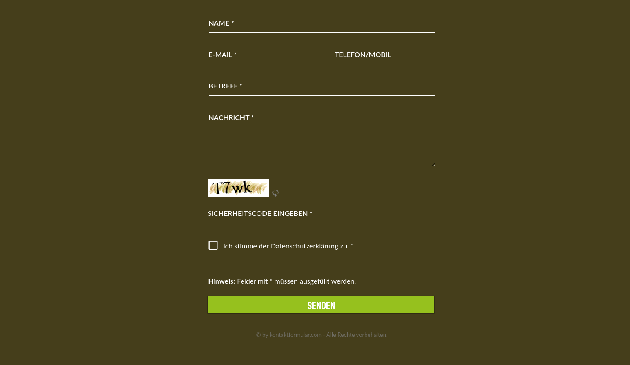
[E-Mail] (259, 54)
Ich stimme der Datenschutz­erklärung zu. (286, 245)
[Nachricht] (322, 138)
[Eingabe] (321, 213)
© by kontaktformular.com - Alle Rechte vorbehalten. (321, 334)
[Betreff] (322, 85)
